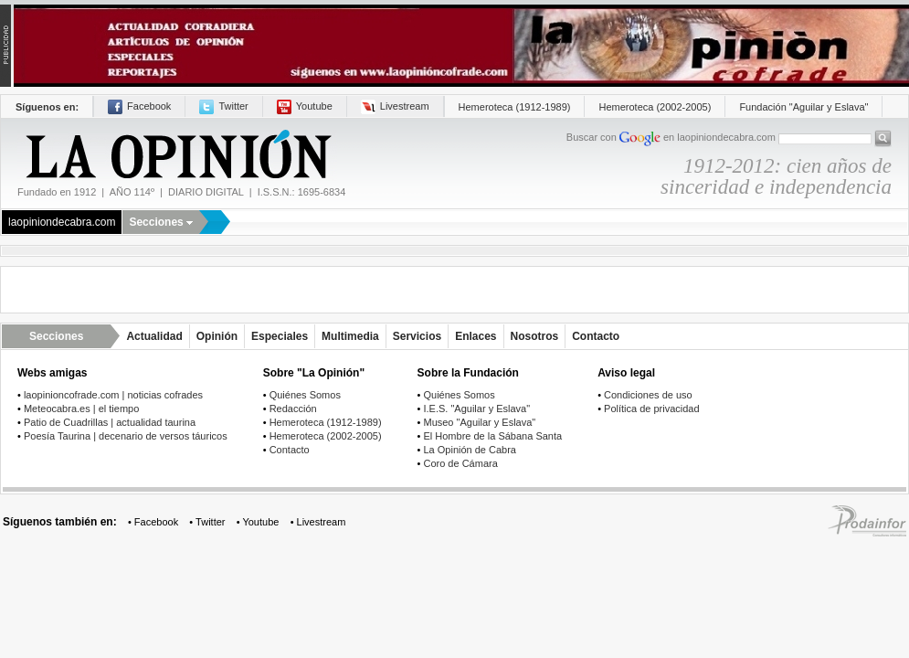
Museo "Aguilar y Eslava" (479, 422)
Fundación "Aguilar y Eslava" (803, 106)
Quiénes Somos (305, 394)
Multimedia (350, 336)
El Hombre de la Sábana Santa (492, 435)
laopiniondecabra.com (61, 222)
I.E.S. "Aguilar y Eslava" (476, 408)
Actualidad (154, 336)
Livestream (395, 106)
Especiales (279, 336)
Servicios (417, 336)
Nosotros (535, 336)
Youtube (305, 106)
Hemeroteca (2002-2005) (654, 106)
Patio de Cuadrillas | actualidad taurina (110, 422)
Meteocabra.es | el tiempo (81, 408)
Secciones (160, 222)
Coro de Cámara (460, 463)
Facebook (139, 106)
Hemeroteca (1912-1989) (515, 106)
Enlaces (475, 336)
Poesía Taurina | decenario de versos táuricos (125, 435)
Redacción (293, 408)
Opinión (217, 336)
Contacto (595, 336)
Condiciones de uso (648, 394)
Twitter (223, 106)
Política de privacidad (652, 408)
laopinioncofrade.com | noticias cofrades (113, 394)
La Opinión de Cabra (469, 449)
